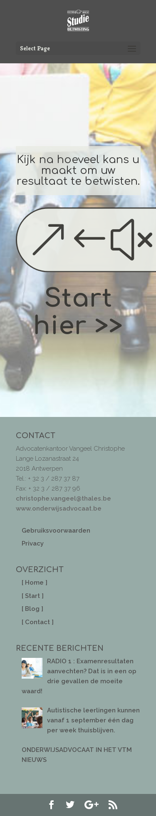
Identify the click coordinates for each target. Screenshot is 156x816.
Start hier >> (78, 312)
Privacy (33, 543)
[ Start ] (33, 596)
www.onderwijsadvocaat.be (59, 508)
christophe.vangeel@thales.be (63, 498)
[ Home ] (34, 582)
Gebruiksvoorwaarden (56, 530)
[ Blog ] (32, 609)
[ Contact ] (38, 622)
